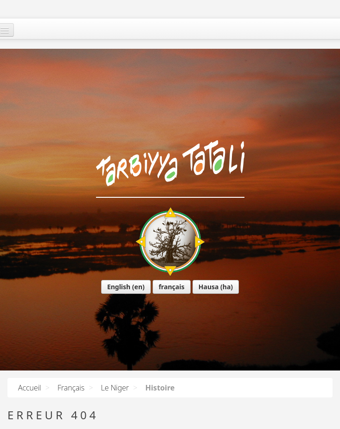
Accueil (29, 388)
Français (71, 388)
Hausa (127, 224)
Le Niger (115, 388)
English (37, 224)
